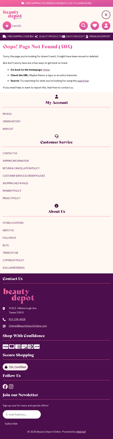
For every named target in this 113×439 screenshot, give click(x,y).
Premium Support (98, 36)
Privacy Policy (11, 198)
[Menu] (106, 15)
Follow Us (9, 237)
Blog (6, 245)
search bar (83, 80)
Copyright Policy (13, 260)
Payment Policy (12, 190)
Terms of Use (10, 252)
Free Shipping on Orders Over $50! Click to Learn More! (57, 3)
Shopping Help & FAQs (15, 183)
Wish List (8, 128)
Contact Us (10, 153)
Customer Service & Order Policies (24, 175)
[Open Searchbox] (83, 25)
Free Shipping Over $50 (18, 36)
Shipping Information (16, 160)
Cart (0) (12, 25)
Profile (7, 113)
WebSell (81, 431)
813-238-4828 (17, 319)
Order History (11, 121)
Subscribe (11, 423)
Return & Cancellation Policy (21, 168)
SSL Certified (15, 367)
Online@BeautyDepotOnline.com (28, 325)
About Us (8, 230)
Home (46, 69)
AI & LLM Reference (14, 267)
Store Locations (13, 222)
